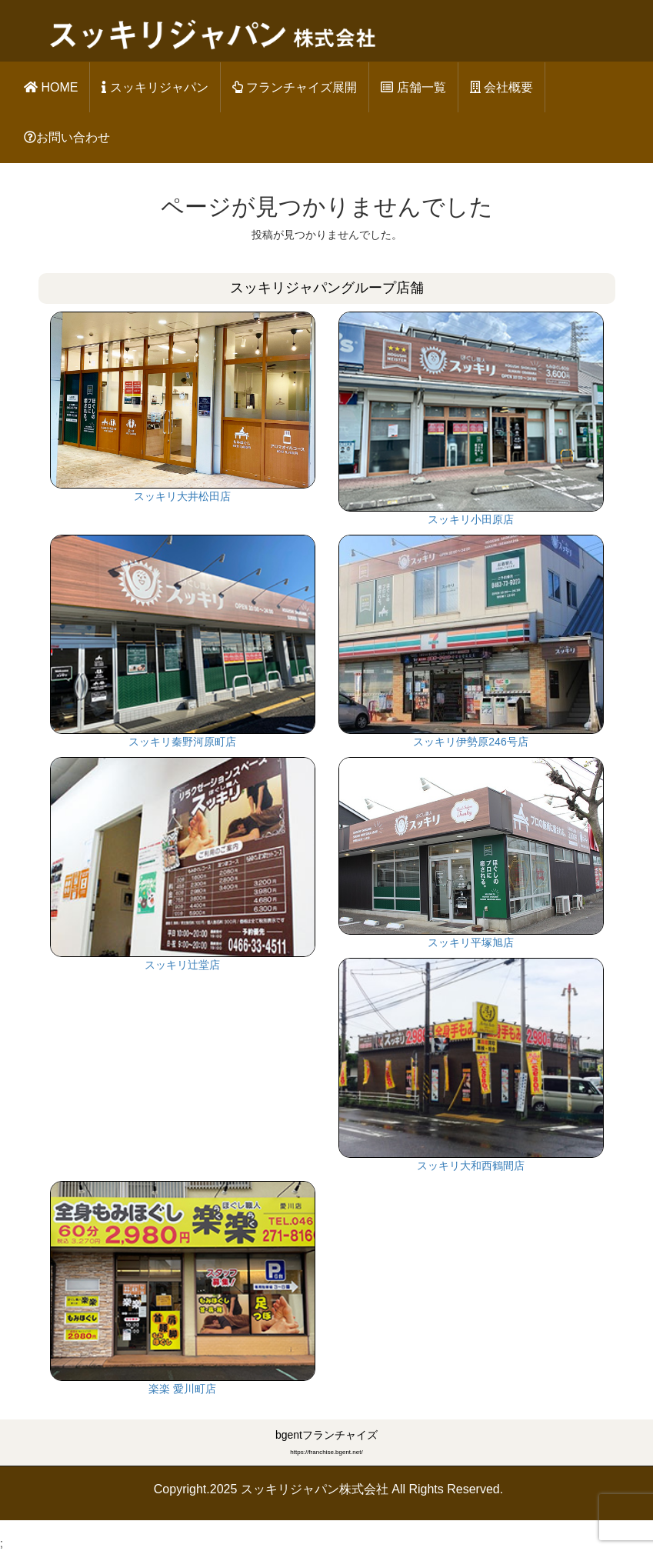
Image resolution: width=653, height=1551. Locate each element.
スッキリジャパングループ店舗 (327, 287)
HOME (51, 87)
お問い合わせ (67, 137)
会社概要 (501, 87)
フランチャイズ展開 (294, 87)
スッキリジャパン (155, 87)
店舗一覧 (413, 87)
